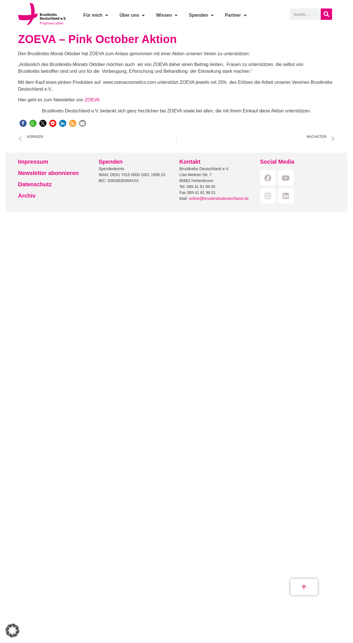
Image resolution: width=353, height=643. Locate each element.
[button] (23, 123)
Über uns (132, 15)
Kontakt (189, 162)
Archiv (27, 196)
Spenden (201, 15)
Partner (236, 15)
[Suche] (326, 14)
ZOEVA (92, 99)
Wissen (166, 15)
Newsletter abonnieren (48, 173)
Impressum (33, 162)
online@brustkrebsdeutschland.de (219, 198)
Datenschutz (35, 184)
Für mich (95, 15)
